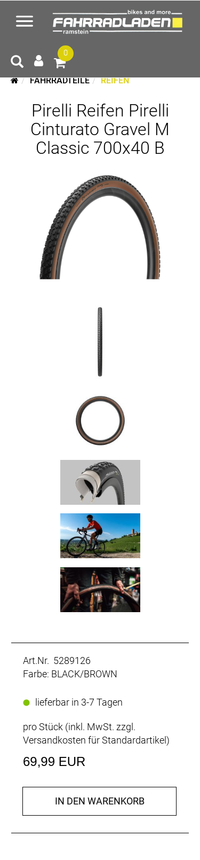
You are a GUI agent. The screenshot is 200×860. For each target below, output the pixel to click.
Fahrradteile (60, 80)
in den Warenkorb (100, 801)
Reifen (115, 80)
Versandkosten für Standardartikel (94, 740)
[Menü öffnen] (24, 22)
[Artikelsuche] (17, 63)
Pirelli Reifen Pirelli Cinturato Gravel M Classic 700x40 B (100, 129)
